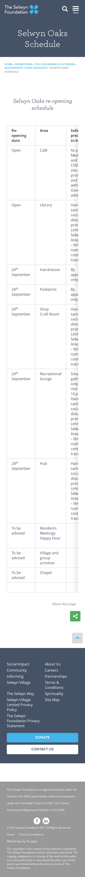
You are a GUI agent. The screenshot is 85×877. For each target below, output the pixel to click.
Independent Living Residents (26, 68)
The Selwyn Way (20, 693)
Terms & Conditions (54, 685)
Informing (15, 676)
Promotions (23, 64)
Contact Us (42, 749)
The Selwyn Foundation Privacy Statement (23, 720)
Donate (42, 737)
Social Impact (18, 664)
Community (17, 670)
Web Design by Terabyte (22, 841)
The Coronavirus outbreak (55, 64)
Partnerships (56, 676)
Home (8, 64)
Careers (51, 670)
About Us (53, 664)
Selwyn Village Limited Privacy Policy (20, 704)
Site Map (52, 699)
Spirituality (54, 693)
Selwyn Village (19, 682)
